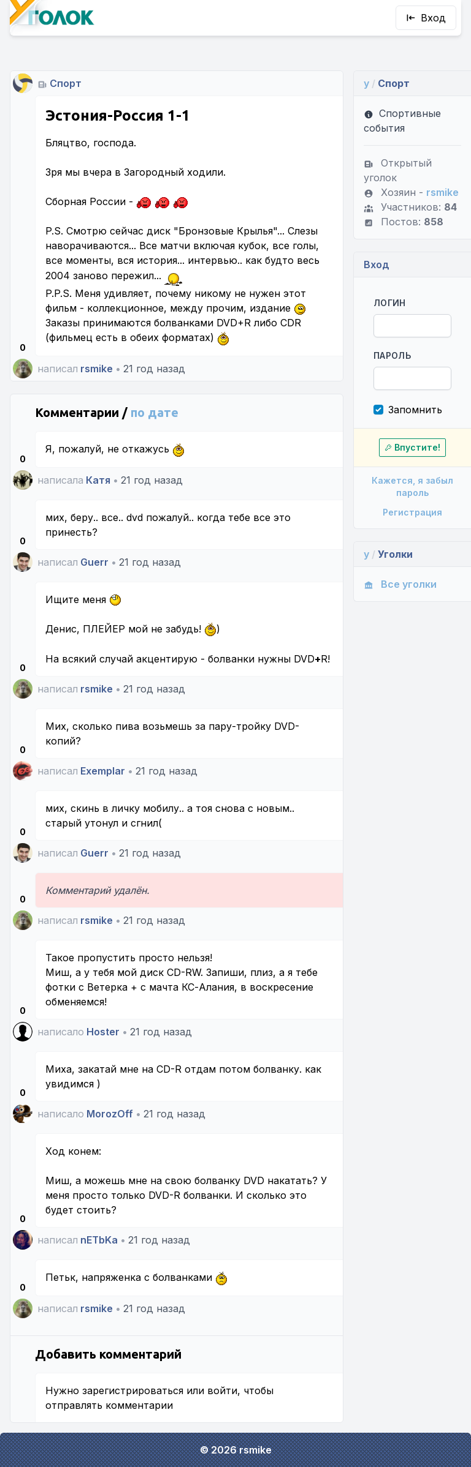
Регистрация (412, 512)
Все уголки (400, 584)
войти (222, 1390)
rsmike (96, 368)
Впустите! (412, 447)
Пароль (392, 355)
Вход (426, 18)
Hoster (103, 1032)
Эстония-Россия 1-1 (117, 115)
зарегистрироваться (132, 1390)
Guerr (94, 562)
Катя (98, 480)
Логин (389, 303)
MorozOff (109, 1114)
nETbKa (99, 1240)
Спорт (66, 83)
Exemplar (102, 771)
